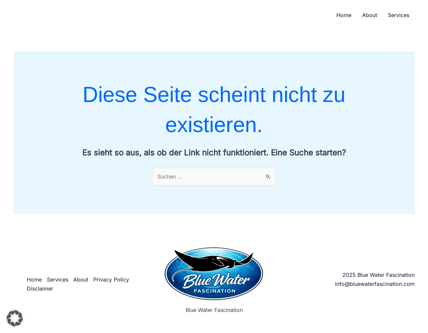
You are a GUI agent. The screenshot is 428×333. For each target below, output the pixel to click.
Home (343, 15)
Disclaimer (40, 288)
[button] (14, 318)
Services (398, 15)
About (369, 15)
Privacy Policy (111, 279)
